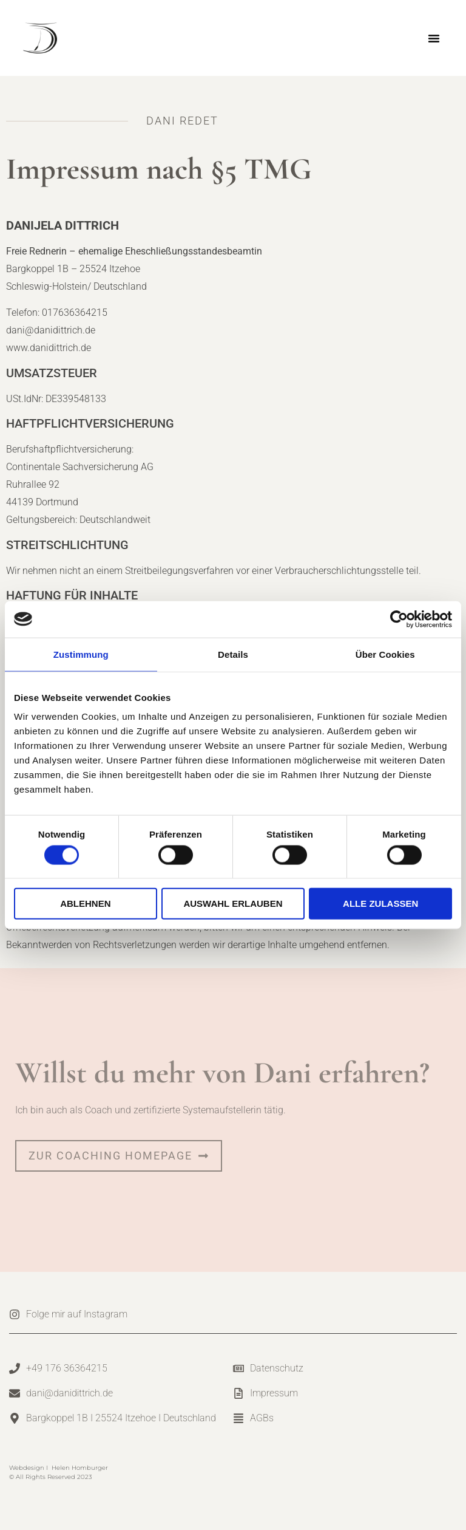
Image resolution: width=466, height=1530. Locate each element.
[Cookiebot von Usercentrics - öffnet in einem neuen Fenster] (399, 619)
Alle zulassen (380, 903)
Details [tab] (233, 654)
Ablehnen (85, 903)
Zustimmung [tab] (81, 654)
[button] (434, 38)
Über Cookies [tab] (385, 654)
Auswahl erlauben (232, 903)
